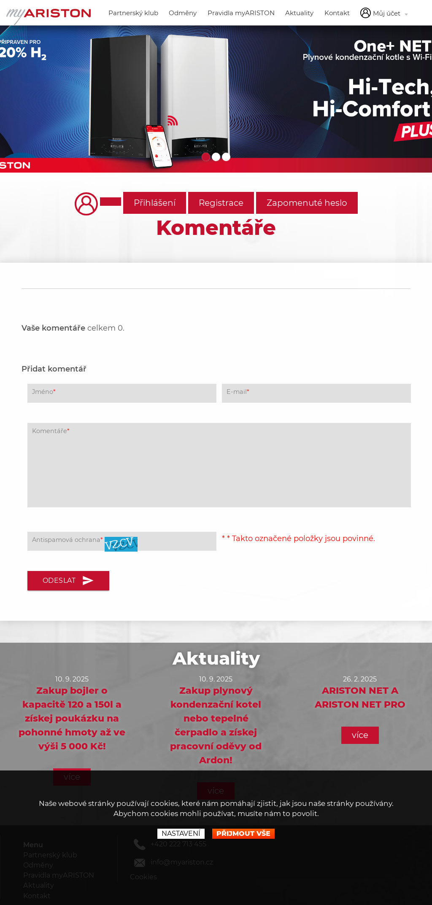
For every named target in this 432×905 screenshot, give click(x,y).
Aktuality (299, 13)
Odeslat (68, 580)
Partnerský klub (133, 13)
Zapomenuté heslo (307, 203)
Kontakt (337, 13)
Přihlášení (155, 203)
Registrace (221, 203)
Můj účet (384, 13)
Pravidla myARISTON (241, 13)
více (360, 735)
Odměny (183, 13)
